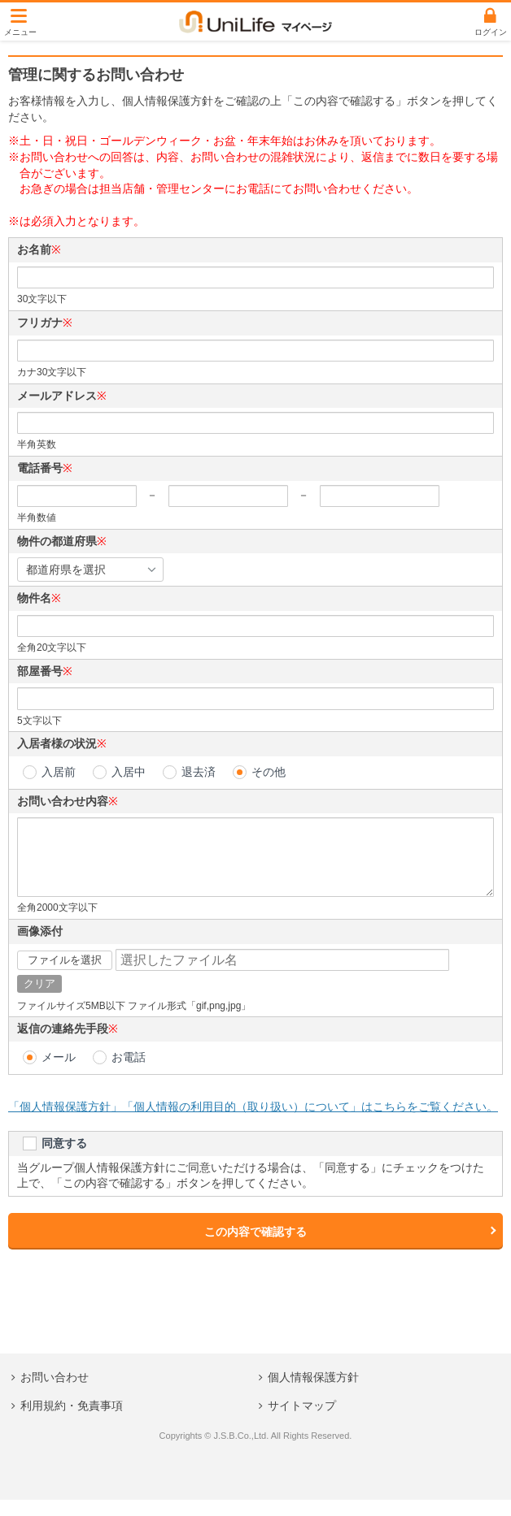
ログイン (490, 32)
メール (58, 1073)
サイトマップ (302, 1421)
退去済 (198, 771)
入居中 (128, 771)
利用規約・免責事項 (71, 1421)
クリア (39, 1000)
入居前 (58, 771)
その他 (268, 771)
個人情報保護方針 (313, 1393)
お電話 (128, 1073)
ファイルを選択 (65, 976)
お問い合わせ (54, 1393)
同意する (64, 1159)
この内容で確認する (255, 1247)
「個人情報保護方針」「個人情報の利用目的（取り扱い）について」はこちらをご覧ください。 (253, 1122)
